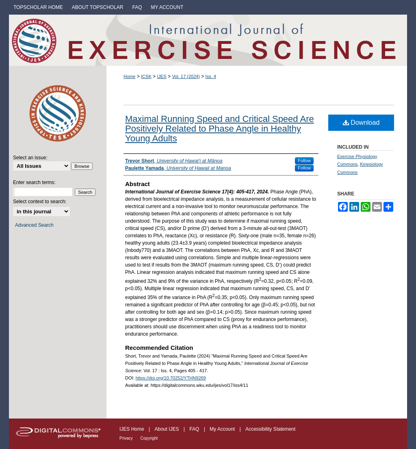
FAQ (194, 429)
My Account (223, 429)
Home (129, 76)
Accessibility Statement (270, 429)
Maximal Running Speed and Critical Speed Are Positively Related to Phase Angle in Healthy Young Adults (219, 128)
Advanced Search (34, 225)
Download (361, 122)
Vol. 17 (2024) (186, 76)
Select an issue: (30, 158)
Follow (304, 160)
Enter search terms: (34, 182)
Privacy (126, 438)
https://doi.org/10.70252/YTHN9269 (171, 377)
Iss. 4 (211, 76)
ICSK (146, 76)
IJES (161, 76)
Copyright (149, 438)
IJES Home (132, 429)
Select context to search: (39, 201)
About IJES (167, 429)
